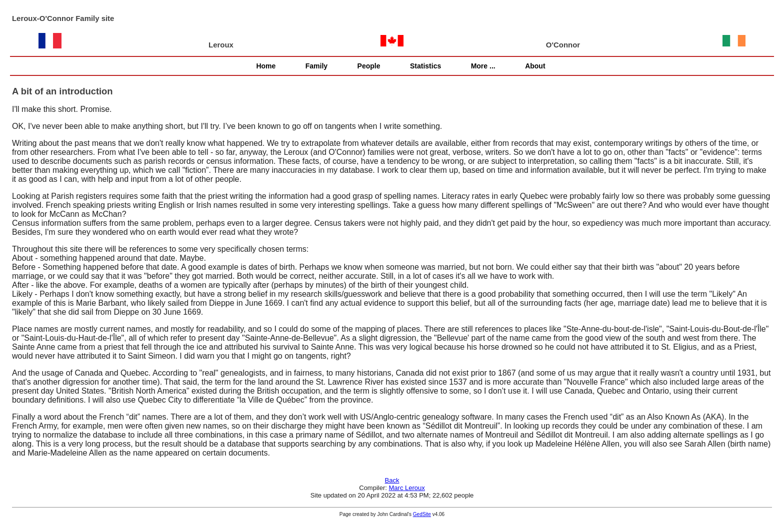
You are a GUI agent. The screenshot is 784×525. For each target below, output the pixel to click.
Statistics (425, 66)
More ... (483, 66)
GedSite (422, 514)
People (369, 66)
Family (317, 66)
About (535, 66)
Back (392, 480)
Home (266, 66)
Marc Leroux (407, 488)
